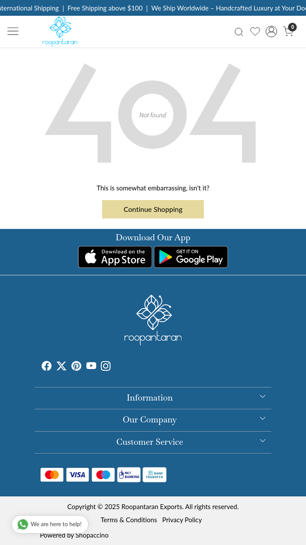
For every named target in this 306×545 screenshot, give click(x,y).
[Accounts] (271, 31)
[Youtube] (91, 367)
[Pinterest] (76, 367)
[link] (239, 31)
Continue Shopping (153, 209)
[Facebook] (46, 367)
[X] (61, 367)
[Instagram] (105, 367)
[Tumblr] (115, 367)
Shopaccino (91, 535)
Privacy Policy (182, 520)
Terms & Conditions (128, 520)
